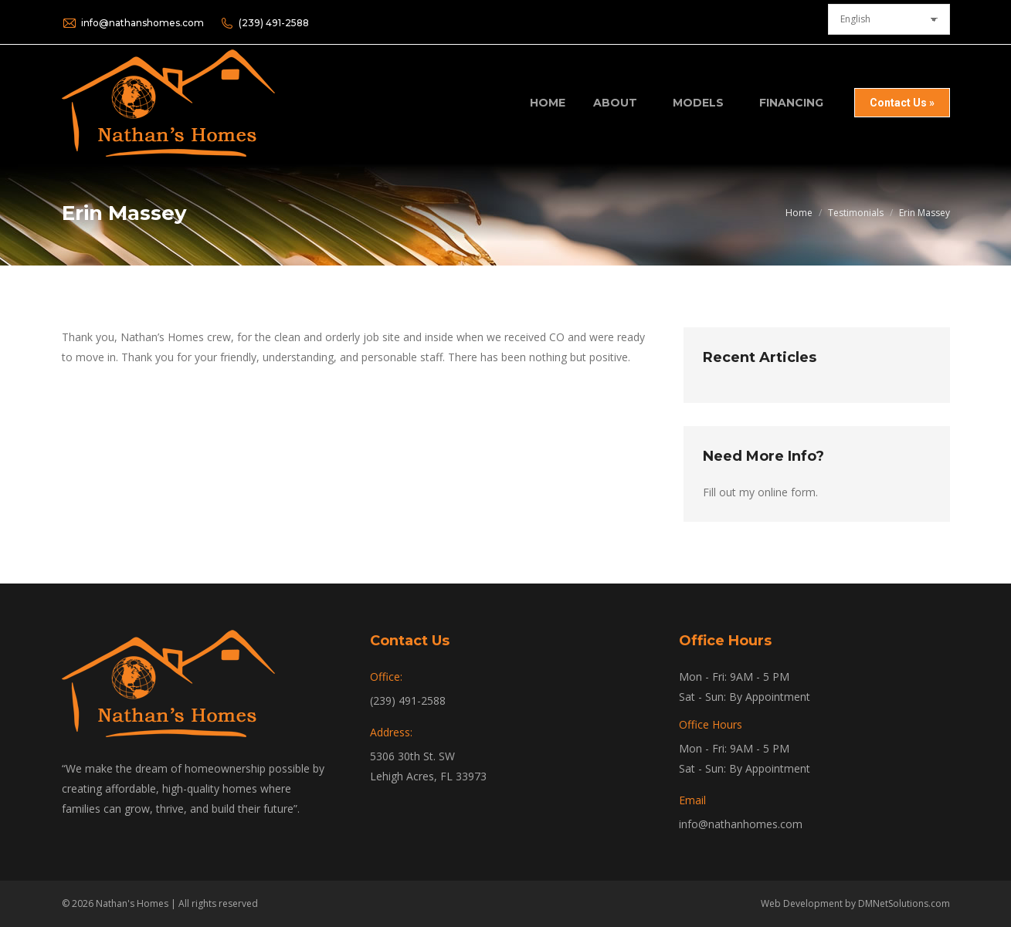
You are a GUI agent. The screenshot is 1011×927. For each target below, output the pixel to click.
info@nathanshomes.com (133, 23)
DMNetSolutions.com (904, 903)
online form (787, 492)
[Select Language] (889, 19)
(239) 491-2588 (264, 23)
